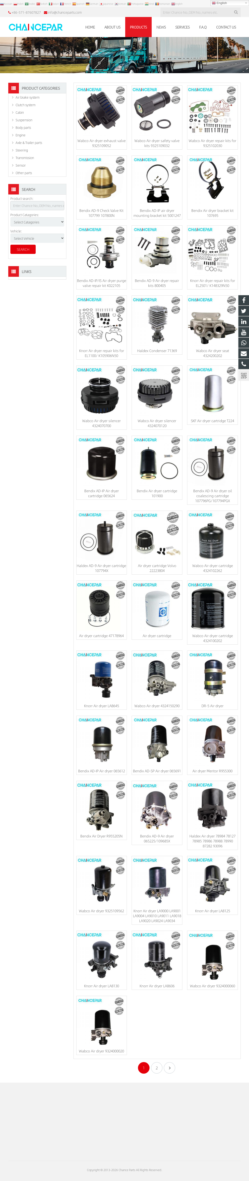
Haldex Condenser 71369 (157, 350)
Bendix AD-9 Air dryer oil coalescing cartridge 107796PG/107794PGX (212, 495)
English (219, 3)
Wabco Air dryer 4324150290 (157, 705)
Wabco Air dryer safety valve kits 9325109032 (157, 143)
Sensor (21, 165)
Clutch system (25, 104)
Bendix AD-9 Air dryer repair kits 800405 (157, 283)
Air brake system (27, 97)
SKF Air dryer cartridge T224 (212, 420)
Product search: (22, 198)
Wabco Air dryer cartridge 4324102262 (212, 568)
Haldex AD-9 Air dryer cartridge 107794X (101, 568)
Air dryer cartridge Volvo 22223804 (157, 568)
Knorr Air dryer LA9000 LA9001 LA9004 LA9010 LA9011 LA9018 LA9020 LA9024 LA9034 (157, 915)
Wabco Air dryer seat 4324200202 (212, 353)
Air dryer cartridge (157, 635)
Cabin (20, 112)
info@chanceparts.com (65, 12)
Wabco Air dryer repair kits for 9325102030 (212, 143)
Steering (22, 150)
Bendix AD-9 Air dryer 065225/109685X (157, 838)
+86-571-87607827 (26, 12)
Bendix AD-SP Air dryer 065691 (157, 770)
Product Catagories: (24, 214)
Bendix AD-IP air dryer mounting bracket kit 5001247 (157, 213)
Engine (21, 135)
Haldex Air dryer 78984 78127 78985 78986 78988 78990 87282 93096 (212, 841)
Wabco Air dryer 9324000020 (101, 1051)
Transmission (25, 157)
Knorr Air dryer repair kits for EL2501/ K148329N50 (212, 283)
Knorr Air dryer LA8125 (212, 910)
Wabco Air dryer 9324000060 (212, 985)
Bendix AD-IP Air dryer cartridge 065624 (101, 493)
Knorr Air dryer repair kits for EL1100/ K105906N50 (101, 353)
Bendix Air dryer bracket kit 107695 (212, 213)
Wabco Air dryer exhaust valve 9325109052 (101, 143)
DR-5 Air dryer (212, 705)
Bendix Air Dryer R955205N (101, 836)
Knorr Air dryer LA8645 (101, 705)
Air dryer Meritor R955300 (212, 770)
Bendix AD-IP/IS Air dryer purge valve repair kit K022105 (101, 283)
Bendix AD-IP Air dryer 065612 (101, 770)
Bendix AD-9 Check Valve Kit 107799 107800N (101, 213)
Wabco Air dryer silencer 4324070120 (157, 423)
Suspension (24, 119)
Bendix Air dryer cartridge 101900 (157, 493)
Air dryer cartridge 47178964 (101, 635)
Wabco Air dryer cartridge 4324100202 (212, 638)
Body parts (23, 127)
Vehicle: (16, 231)
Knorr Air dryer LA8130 (101, 985)
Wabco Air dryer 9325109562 (101, 910)
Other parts (24, 172)
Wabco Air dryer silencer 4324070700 (101, 423)
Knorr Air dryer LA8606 (157, 985)
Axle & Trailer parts (29, 142)
